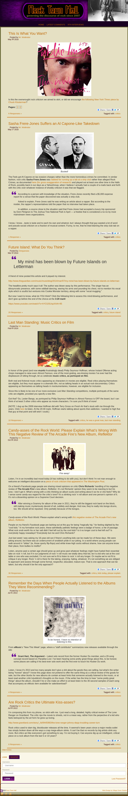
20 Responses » (15, 312)
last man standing (112, 420)
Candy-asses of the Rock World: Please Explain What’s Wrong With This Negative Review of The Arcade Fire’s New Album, (62, 432)
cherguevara (24, 251)
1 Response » (14, 237)
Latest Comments (56, 25)
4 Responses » (15, 692)
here (22, 409)
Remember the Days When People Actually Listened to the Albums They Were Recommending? (61, 585)
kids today (102, 573)
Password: (6, 770)
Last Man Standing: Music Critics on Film (41, 322)
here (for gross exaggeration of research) (51, 182)
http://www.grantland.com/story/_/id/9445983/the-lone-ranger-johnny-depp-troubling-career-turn (54, 722)
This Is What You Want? (27, 34)
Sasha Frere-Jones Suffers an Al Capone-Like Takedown (53, 124)
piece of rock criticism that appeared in (75, 481)
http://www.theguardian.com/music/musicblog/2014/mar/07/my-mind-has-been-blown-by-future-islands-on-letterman (63, 281)
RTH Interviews (76, 25)
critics (117, 113)
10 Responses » (15, 420)
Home (41, 25)
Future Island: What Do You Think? (36, 247)
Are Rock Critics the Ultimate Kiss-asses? (41, 702)
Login (4, 757)
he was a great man (95, 420)
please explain (114, 573)
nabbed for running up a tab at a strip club (71, 179)
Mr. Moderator (24, 37)
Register (14, 757)
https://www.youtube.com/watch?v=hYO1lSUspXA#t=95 (35, 303)
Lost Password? (119, 779)
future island (115, 312)
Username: (6, 762)
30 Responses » (15, 573)
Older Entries (7, 750)
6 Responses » (15, 113)
